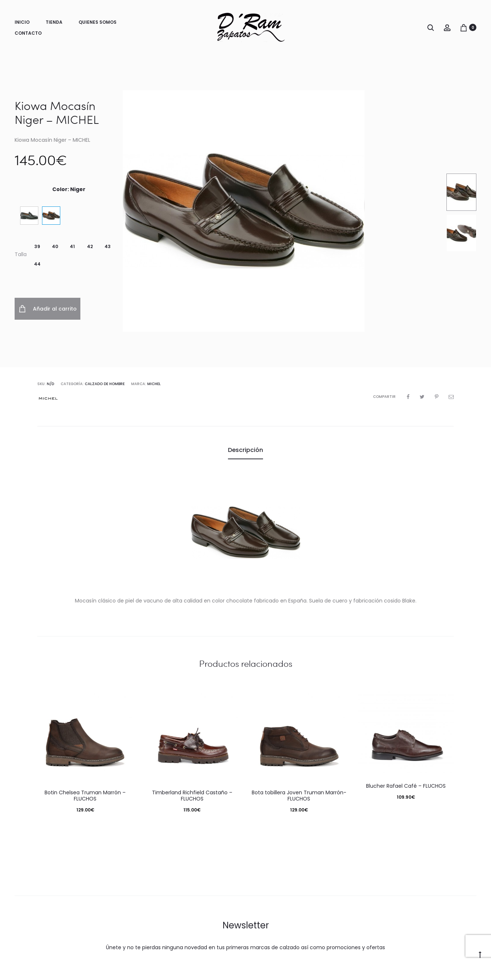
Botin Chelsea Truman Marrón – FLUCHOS (85, 795)
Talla (21, 254)
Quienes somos (98, 22)
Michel (154, 384)
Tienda (54, 22)
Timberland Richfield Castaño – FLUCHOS (192, 795)
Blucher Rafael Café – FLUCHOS (406, 786)
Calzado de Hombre (105, 384)
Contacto (28, 33)
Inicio (22, 22)
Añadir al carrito (48, 308)
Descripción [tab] (245, 450)
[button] (37, 246)
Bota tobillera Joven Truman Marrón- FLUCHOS (299, 795)
